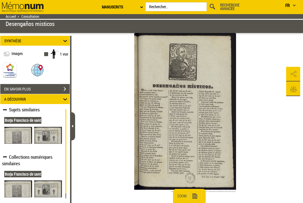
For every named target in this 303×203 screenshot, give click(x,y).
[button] (37, 69)
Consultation (30, 16)
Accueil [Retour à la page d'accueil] (11, 16)
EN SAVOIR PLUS (37, 89)
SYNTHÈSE (36, 41)
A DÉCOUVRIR (36, 99)
